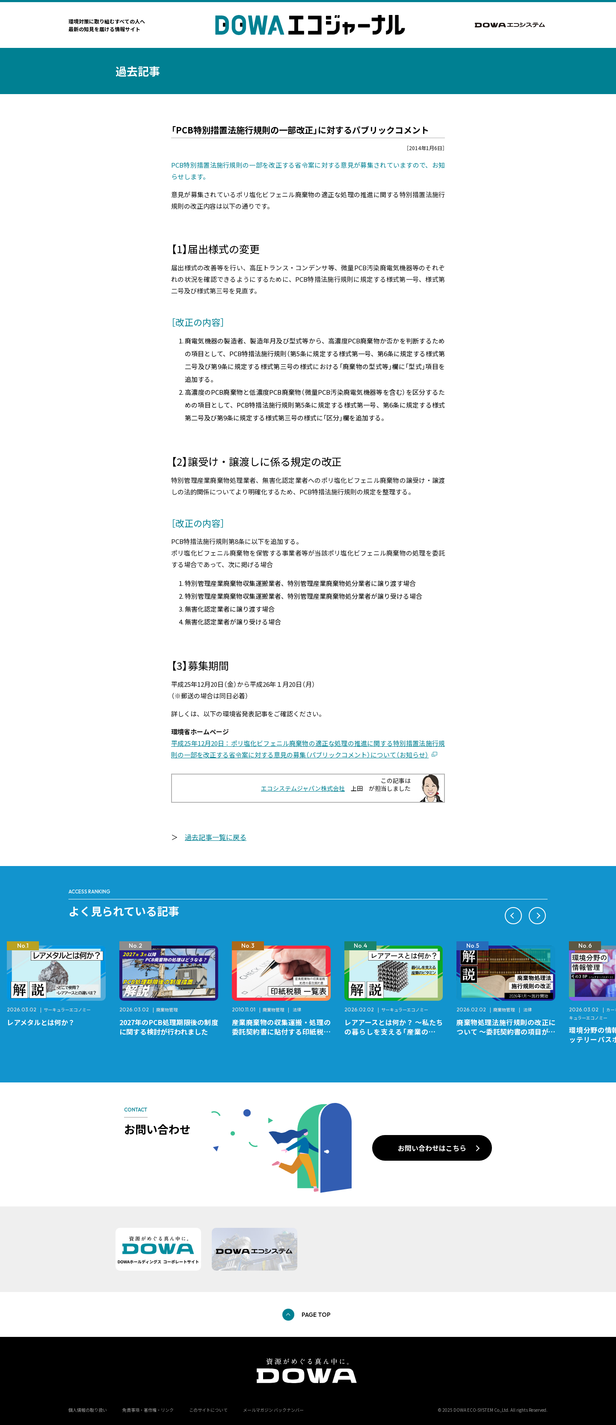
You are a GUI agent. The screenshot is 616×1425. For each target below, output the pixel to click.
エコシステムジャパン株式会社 (303, 788)
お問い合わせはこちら (432, 1148)
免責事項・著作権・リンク (148, 1410)
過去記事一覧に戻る (215, 837)
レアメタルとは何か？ (41, 1022)
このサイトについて (208, 1410)
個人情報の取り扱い (87, 1410)
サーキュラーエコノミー (67, 1009)
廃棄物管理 (167, 1009)
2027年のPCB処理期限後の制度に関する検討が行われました (168, 1027)
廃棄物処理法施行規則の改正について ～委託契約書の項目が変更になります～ (505, 1031)
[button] (513, 915)
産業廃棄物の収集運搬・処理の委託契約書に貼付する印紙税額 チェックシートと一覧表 (285, 1031)
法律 (297, 1009)
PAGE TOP (316, 1315)
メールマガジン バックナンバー (273, 1410)
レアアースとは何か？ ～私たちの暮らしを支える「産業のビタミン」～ (393, 1031)
